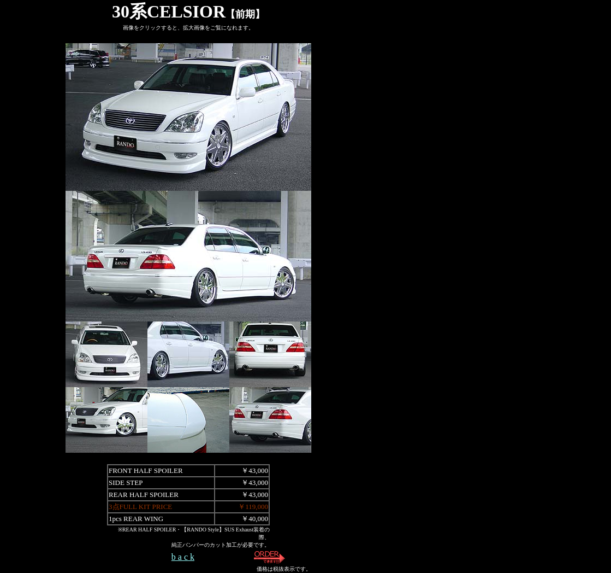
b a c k (182, 557)
